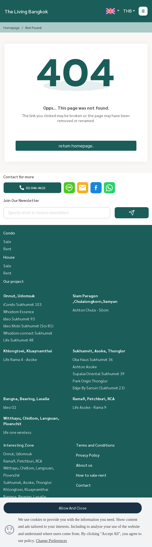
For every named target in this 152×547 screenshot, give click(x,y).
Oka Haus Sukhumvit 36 (93, 359)
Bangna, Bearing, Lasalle (26, 398)
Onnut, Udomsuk (19, 295)
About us (84, 464)
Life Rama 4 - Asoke (20, 359)
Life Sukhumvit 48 (18, 339)
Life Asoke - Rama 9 (89, 407)
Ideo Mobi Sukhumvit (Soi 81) (28, 325)
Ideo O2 (9, 407)
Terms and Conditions (95, 444)
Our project (13, 281)
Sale (7, 241)
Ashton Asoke (85, 366)
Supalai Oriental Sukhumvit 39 (98, 373)
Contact (83, 484)
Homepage (11, 27)
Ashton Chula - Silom (91, 309)
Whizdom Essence (18, 311)
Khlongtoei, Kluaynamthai (27, 350)
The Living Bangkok (26, 11)
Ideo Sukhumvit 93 (19, 318)
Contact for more (18, 176)
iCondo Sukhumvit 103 (22, 304)
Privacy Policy (88, 454)
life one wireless (17, 432)
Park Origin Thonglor (90, 380)
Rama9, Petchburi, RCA (94, 398)
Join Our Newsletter (21, 200)
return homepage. (76, 145)
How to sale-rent (91, 474)
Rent (7, 248)
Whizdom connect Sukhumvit (27, 332)
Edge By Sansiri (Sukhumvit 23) (99, 387)
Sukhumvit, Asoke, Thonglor (99, 350)
